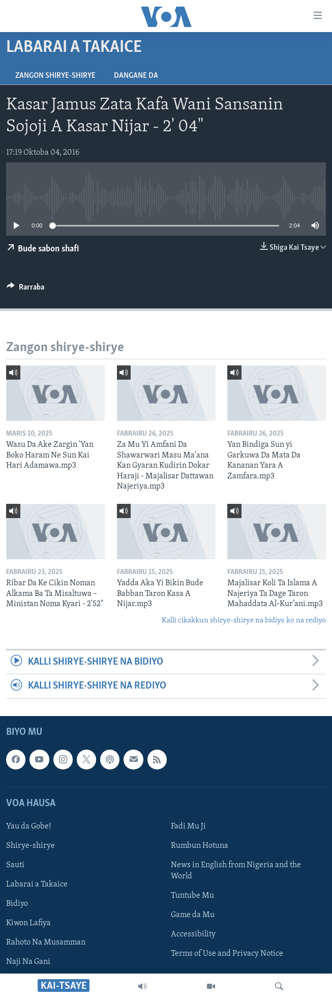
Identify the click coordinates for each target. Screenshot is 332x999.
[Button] (25, 289)
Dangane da (136, 76)
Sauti (15, 865)
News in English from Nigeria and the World (236, 870)
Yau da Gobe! (28, 826)
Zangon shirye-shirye (55, 76)
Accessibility (193, 934)
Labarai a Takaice (37, 884)
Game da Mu (193, 915)
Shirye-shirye (30, 846)
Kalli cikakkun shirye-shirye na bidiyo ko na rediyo (244, 620)
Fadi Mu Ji (188, 826)
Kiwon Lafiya (28, 923)
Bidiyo (17, 904)
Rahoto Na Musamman (45, 942)
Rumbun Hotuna (199, 846)
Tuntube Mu (192, 896)
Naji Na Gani (28, 962)
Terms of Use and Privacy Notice (227, 954)
